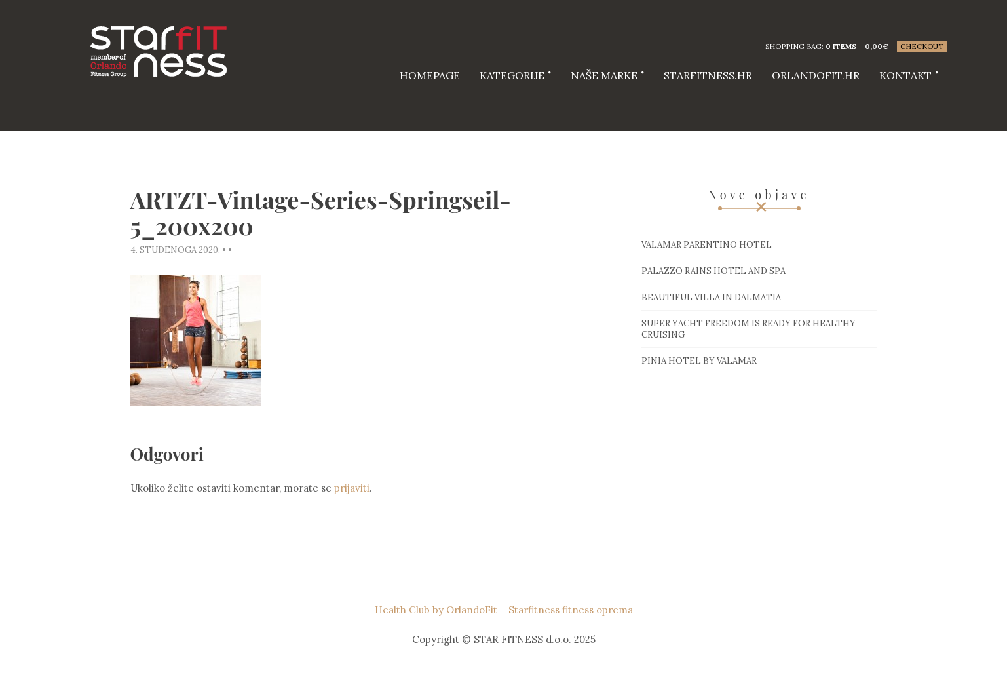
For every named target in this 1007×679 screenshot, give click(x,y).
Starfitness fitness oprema (570, 610)
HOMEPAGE (430, 75)
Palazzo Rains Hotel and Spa (713, 271)
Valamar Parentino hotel (706, 244)
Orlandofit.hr (816, 75)
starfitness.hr (708, 75)
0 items (841, 46)
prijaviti (352, 488)
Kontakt (905, 75)
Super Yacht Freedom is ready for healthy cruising (748, 329)
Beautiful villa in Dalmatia (711, 297)
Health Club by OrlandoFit (436, 610)
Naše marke (604, 75)
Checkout (921, 46)
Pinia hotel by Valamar (699, 360)
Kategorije (512, 75)
